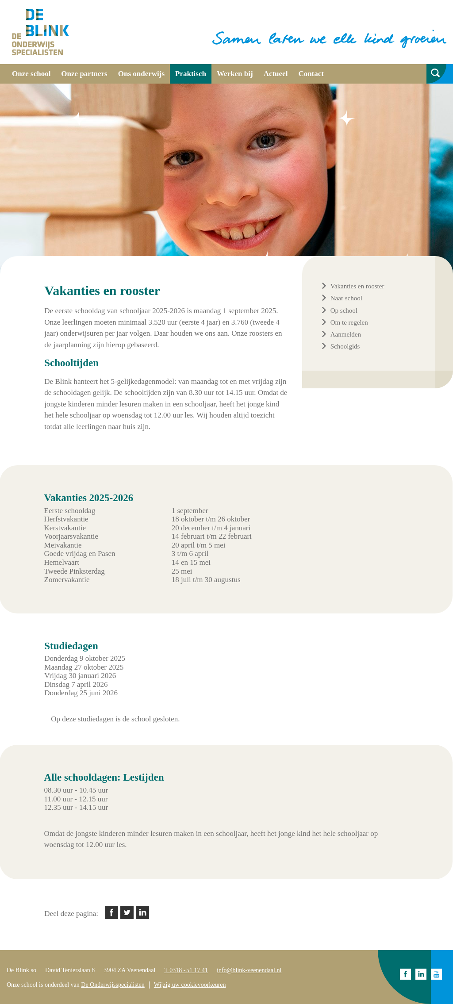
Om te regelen (349, 322)
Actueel (276, 73)
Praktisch (190, 73)
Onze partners (84, 73)
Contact (311, 73)
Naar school (346, 298)
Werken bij (235, 73)
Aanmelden (345, 334)
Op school (343, 310)
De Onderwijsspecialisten (112, 984)
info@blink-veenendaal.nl (249, 970)
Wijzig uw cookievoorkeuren (190, 984)
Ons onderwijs (141, 73)
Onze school (31, 73)
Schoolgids (345, 346)
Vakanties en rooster (357, 286)
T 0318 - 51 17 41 (186, 970)
